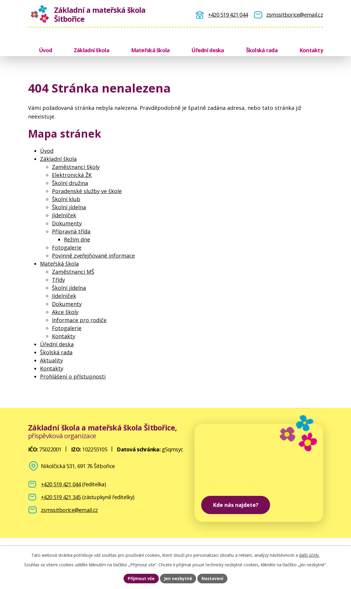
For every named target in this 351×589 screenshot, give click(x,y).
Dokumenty (67, 223)
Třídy (58, 279)
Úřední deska (207, 50)
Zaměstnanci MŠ (73, 271)
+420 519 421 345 (61, 497)
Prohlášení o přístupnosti (73, 376)
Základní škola (91, 50)
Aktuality (51, 360)
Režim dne (77, 239)
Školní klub (66, 199)
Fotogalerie (66, 247)
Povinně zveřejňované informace (93, 255)
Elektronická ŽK (72, 175)
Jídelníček (64, 215)
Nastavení (213, 578)
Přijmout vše (140, 578)
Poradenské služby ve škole (87, 191)
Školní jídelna (69, 207)
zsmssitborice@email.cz (69, 509)
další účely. (309, 555)
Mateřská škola (150, 50)
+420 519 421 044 (61, 484)
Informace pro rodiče (79, 320)
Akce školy (65, 312)
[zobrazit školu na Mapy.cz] (259, 473)
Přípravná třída (71, 231)
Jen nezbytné (178, 578)
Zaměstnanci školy (76, 166)
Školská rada (262, 50)
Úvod (45, 50)
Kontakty (311, 50)
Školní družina (70, 183)
